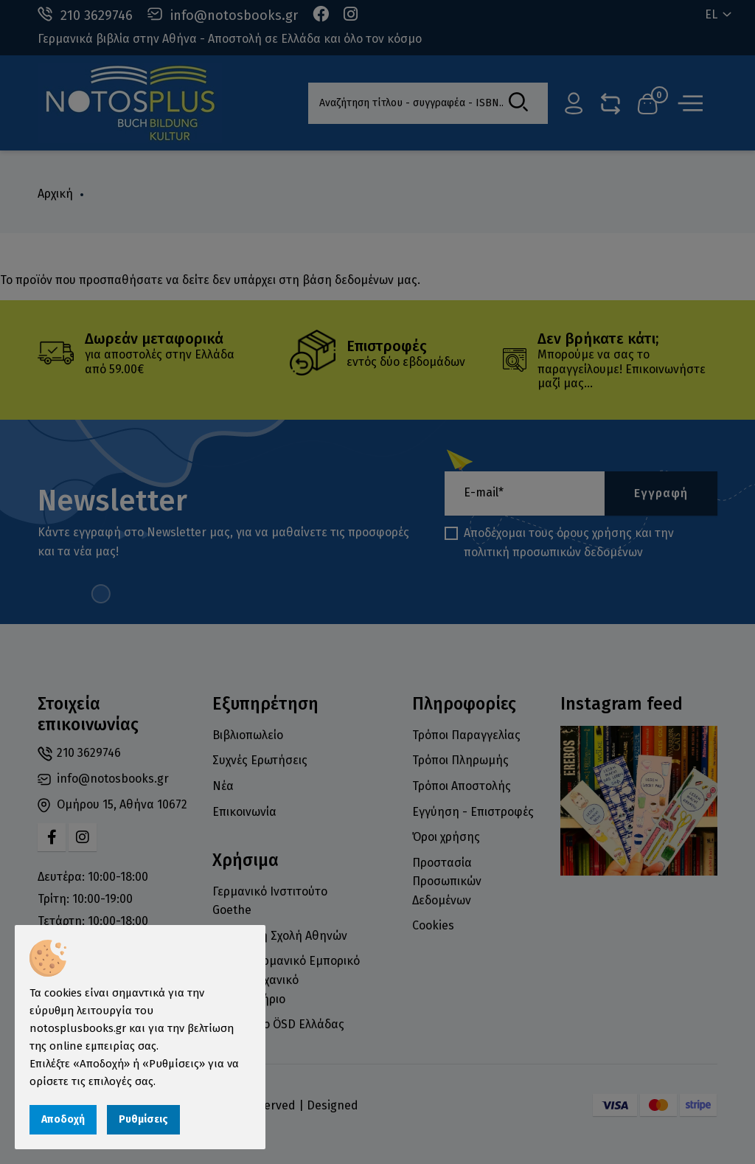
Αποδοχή (63, 1119)
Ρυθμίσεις (143, 1119)
